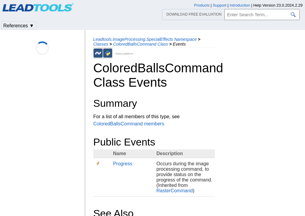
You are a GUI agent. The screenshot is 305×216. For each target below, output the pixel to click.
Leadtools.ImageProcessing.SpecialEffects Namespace (145, 39)
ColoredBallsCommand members (128, 123)
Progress (122, 163)
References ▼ (18, 25)
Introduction (240, 5)
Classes (100, 44)
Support (219, 5)
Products (201, 5)
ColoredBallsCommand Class (140, 44)
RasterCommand (174, 190)
